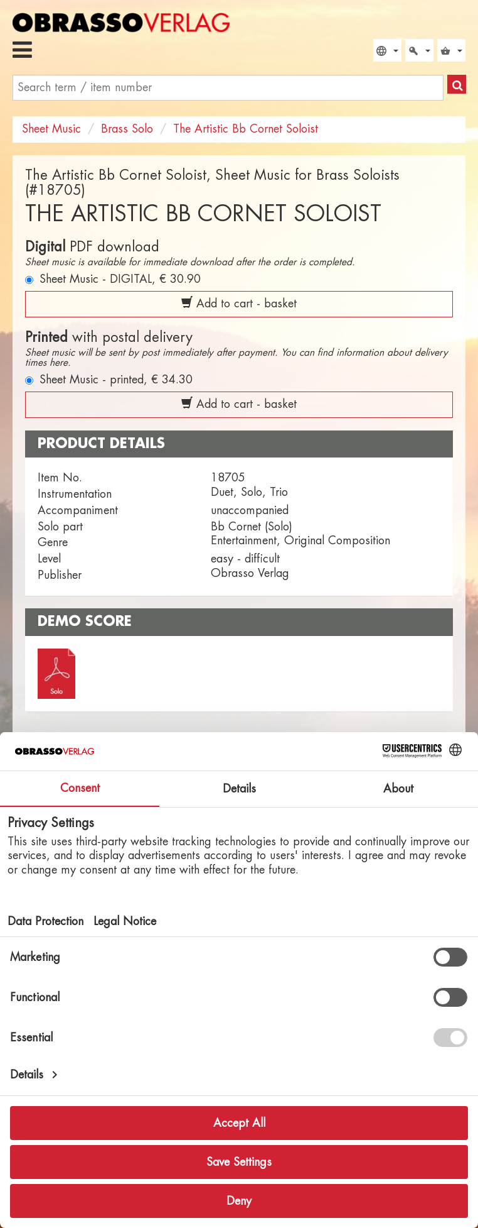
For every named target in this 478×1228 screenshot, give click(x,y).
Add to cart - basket (239, 303)
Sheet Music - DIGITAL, (120, 279)
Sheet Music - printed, (116, 379)
